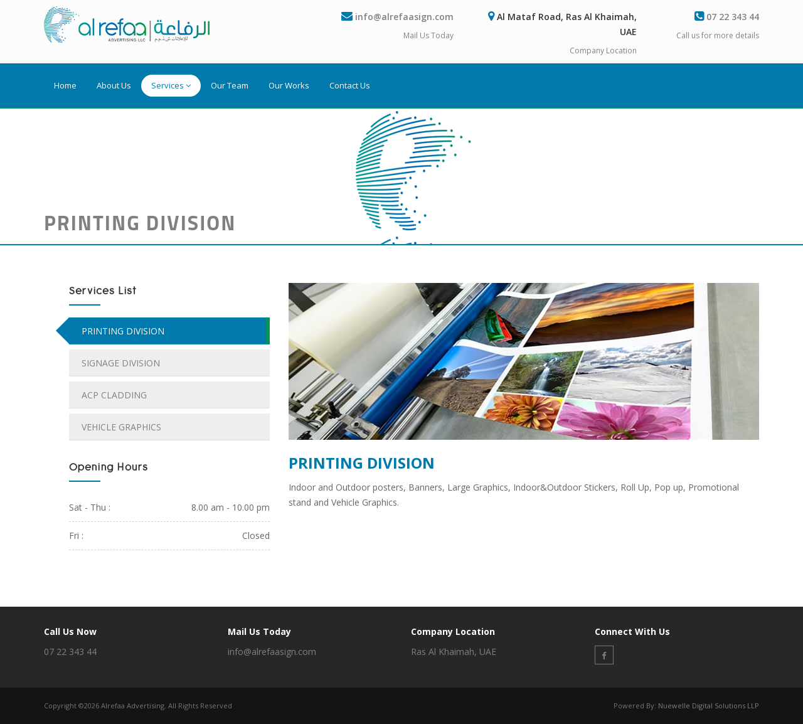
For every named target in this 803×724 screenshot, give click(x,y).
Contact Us (349, 85)
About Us (114, 85)
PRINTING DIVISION (123, 331)
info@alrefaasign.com (404, 17)
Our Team (229, 85)
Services (171, 85)
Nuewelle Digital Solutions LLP (708, 705)
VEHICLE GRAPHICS (121, 427)
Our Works (289, 85)
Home (65, 85)
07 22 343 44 (732, 17)
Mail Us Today (428, 35)
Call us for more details (717, 35)
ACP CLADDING (114, 395)
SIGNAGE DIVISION (121, 363)
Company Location (603, 50)
